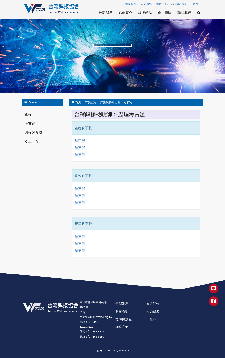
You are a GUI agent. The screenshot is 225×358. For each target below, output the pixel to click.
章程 (28, 114)
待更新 (80, 141)
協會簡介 (125, 13)
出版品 (194, 4)
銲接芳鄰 (162, 4)
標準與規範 (178, 4)
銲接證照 (131, 4)
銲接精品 (145, 13)
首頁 (76, 102)
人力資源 (146, 4)
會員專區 (165, 13)
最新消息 (105, 13)
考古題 (30, 123)
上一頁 (31, 141)
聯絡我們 (184, 13)
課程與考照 (33, 132)
